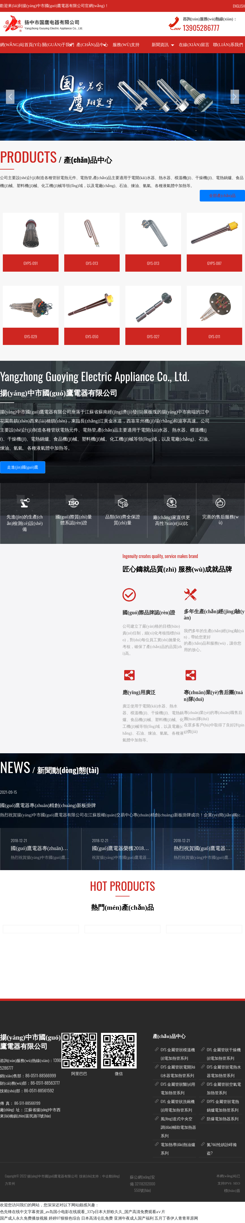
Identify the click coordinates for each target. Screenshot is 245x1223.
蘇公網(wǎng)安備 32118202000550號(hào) (142, 1184)
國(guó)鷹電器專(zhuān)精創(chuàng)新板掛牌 (48, 805)
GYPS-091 (30, 263)
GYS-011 (214, 336)
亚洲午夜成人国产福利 (134, 1219)
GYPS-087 (214, 263)
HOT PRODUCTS (122, 886)
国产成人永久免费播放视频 (24, 1219)
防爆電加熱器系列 (222, 1120)
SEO (236, 1185)
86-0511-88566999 (40, 1076)
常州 (12, 1184)
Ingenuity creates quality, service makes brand (160, 556)
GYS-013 (92, 263)
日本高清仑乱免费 (97, 1219)
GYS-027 (153, 336)
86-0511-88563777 (45, 1084)
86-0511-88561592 (39, 1091)
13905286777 (201, 27)
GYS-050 (91, 336)
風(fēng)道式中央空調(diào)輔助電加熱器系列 (178, 1128)
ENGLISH (239, 6)
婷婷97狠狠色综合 (64, 1219)
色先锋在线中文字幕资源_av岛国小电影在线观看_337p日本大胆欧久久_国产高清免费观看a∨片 (82, 1213)
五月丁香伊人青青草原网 (176, 1219)
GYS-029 (30, 336)
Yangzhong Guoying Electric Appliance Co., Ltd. (94, 376)
